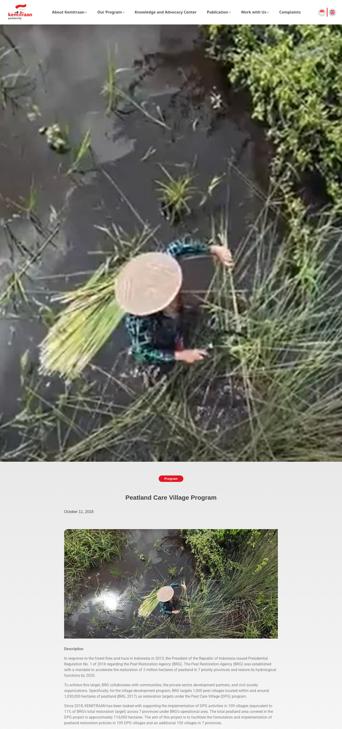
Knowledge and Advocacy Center (166, 12)
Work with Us (253, 12)
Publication (217, 12)
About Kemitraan (68, 12)
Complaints (290, 12)
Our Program (109, 12)
